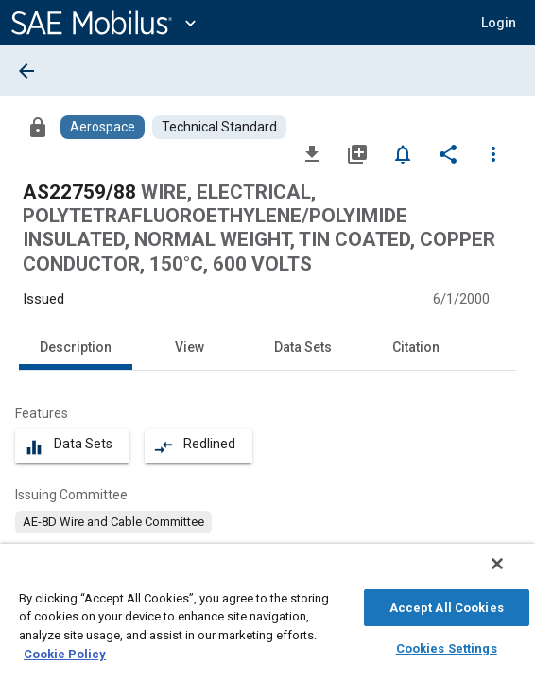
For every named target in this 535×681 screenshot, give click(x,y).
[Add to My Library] (357, 153)
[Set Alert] (403, 153)
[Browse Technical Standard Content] (219, 127)
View (189, 347)
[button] (499, 23)
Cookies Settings (446, 645)
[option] (113, 522)
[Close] (510, 573)
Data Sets (303, 347)
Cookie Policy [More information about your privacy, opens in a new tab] (65, 651)
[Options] (493, 153)
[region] (267, 617)
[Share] (448, 153)
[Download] (312, 153)
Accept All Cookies (446, 605)
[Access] (38, 127)
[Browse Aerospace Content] (102, 127)
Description (76, 347)
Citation (416, 347)
